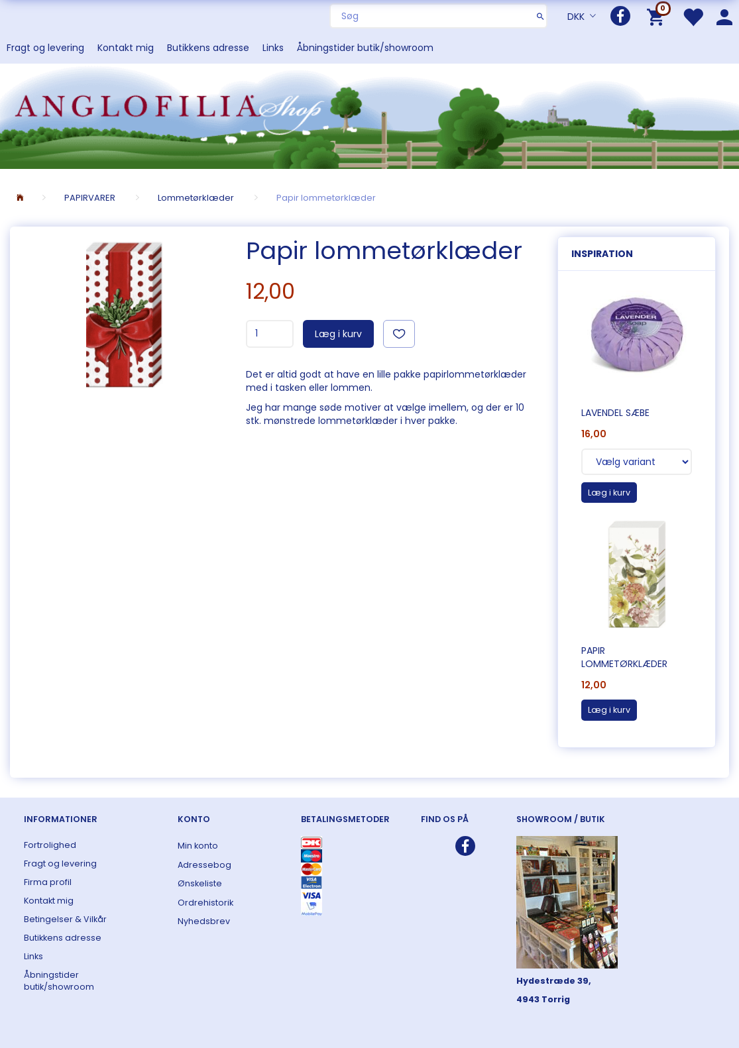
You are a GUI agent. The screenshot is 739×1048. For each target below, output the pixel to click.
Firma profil (48, 882)
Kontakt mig (125, 47)
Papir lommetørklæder (624, 657)
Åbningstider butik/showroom (365, 47)
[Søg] (540, 16)
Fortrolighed (50, 845)
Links (273, 47)
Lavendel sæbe (615, 412)
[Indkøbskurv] (657, 16)
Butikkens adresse (208, 47)
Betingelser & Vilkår (65, 919)
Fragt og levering (45, 47)
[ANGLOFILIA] (369, 115)
